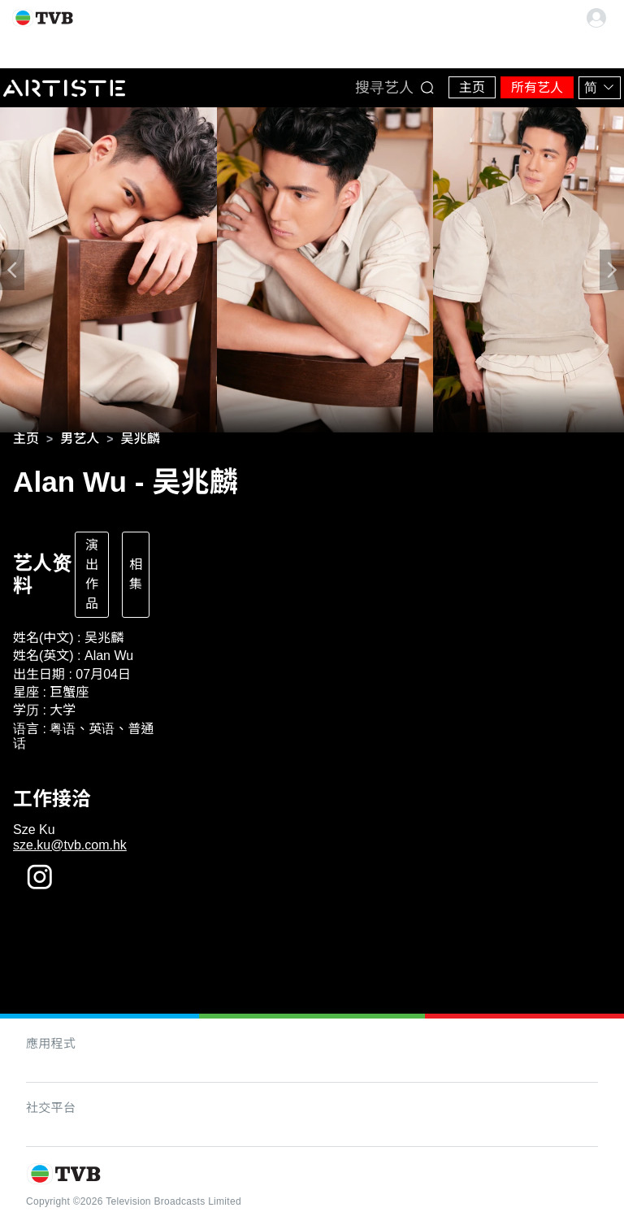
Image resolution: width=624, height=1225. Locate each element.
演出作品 (91, 574)
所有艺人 (537, 87)
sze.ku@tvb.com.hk (70, 845)
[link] (26, 438)
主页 (472, 87)
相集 (135, 574)
